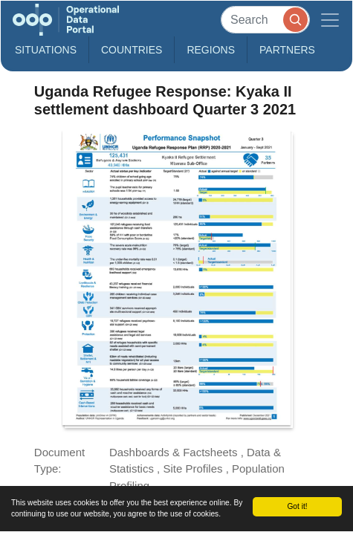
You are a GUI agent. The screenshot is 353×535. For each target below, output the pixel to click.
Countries (131, 50)
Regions (211, 50)
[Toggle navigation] (330, 19)
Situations (46, 50)
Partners (287, 50)
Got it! (297, 506)
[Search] (265, 19)
